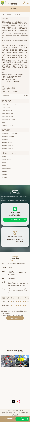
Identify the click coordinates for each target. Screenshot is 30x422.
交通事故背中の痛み (7, 142)
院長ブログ (9, 14)
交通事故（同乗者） (7, 159)
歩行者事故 (4, 177)
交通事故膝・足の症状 (7, 148)
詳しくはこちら (15, 318)
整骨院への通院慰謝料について (9, 113)
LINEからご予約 (22, 419)
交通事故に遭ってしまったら (9, 104)
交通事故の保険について (8, 110)
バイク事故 (4, 174)
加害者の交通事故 (6, 168)
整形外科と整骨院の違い (8, 116)
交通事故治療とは (6, 107)
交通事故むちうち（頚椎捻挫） (9, 133)
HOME (2, 14)
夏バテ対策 (25, 95)
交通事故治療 (5, 95)
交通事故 (4, 156)
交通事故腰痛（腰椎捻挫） (8, 136)
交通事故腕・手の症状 (7, 145)
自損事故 (4, 165)
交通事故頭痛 (5, 139)
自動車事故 (4, 171)
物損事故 (4, 162)
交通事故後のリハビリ (7, 125)
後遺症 (3, 122)
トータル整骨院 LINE (15, 219)
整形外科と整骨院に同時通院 (9, 119)
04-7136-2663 (16, 237)
